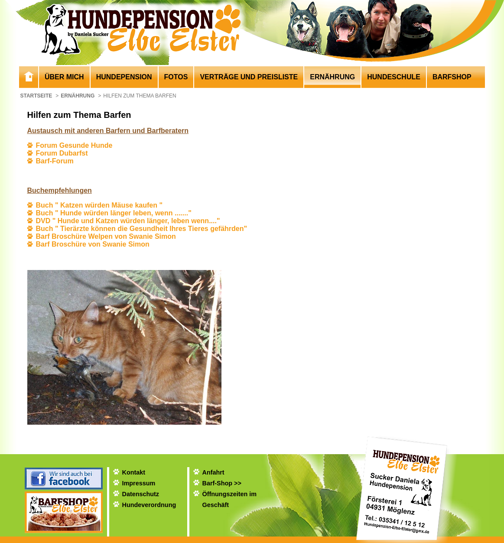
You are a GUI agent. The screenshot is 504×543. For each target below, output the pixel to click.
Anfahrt (213, 472)
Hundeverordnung (149, 504)
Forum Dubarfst (62, 153)
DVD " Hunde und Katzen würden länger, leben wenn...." (128, 220)
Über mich (64, 77)
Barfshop (451, 77)
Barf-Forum (55, 161)
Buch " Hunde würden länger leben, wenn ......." (114, 213)
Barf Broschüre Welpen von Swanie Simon (106, 236)
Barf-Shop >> (221, 483)
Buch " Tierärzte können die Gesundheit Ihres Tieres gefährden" (141, 228)
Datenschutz (140, 494)
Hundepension (124, 77)
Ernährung (332, 77)
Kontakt (134, 472)
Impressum (139, 483)
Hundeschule (393, 77)
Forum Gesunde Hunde (74, 145)
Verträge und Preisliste (249, 77)
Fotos (176, 77)
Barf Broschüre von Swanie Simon (93, 244)
